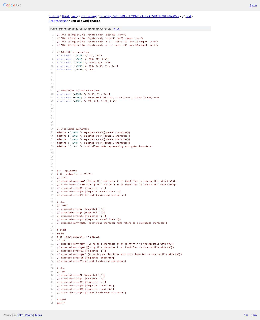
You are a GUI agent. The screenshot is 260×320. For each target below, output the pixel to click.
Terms (38, 315)
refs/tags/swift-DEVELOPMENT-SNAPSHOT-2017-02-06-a (139, 16)
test (188, 16)
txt (246, 314)
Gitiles (20, 315)
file (116, 28)
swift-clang (89, 16)
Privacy (29, 315)
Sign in (253, 5)
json (254, 314)
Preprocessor (58, 21)
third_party (70, 16)
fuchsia (54, 16)
